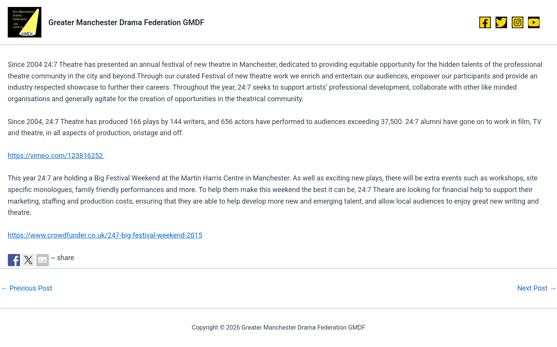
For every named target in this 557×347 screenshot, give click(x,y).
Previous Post (26, 288)
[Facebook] (485, 22)
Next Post (536, 288)
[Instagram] (517, 22)
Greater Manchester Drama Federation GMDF (126, 22)
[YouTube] (534, 22)
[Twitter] (501, 22)
